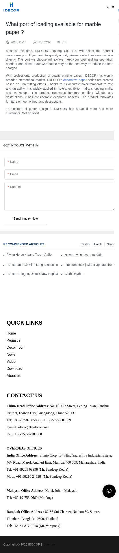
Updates (85, 244)
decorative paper (75, 80)
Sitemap (49, 544)
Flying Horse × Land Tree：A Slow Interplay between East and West (29, 254)
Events (98, 244)
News (110, 244)
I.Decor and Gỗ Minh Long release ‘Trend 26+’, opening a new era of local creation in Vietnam (32, 264)
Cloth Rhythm (74, 274)
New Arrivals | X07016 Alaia (83, 255)
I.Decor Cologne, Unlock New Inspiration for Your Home (32, 274)
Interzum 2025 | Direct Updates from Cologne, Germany (90, 264)
